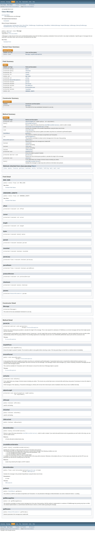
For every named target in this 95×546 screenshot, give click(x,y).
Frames (17, 4)
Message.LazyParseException (34, 55)
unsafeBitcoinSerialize (32, 166)
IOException (31, 484)
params (27, 81)
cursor (27, 73)
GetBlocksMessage (55, 25)
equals (10, 173)
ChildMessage (32, 25)
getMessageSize (30, 140)
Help (34, 1)
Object (9, 33)
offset (27, 79)
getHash (28, 136)
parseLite (28, 159)
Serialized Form (7, 42)
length (27, 75)
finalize (15, 173)
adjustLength (29, 124)
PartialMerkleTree (8, 26)
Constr (13, 6)
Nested (6, 6)
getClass (21, 173)
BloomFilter (25, 25)
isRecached (29, 153)
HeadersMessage (65, 25)
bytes (27, 70)
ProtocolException (32, 336)
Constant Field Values (10, 192)
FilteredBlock (47, 25)
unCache (28, 162)
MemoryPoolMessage (81, 25)
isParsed (28, 150)
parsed (27, 83)
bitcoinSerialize (31, 126)
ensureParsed (29, 133)
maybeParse (29, 155)
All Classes (31, 4)
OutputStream (40, 129)
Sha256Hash (6, 136)
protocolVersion (30, 89)
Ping (14, 26)
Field (10, 6)
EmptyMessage (39, 25)
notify (34, 173)
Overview (3, 1)
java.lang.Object (5, 15)
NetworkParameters (15, 81)
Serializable (6, 21)
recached (28, 91)
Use (17, 1)
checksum (28, 71)
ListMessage (73, 25)
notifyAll (39, 173)
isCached (28, 146)
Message (28, 107)
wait (51, 173)
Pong (16, 26)
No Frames (23, 4)
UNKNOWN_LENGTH (30, 93)
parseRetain (29, 87)
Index (30, 1)
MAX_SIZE (28, 77)
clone (5, 173)
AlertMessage (15, 25)
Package (8, 1)
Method (17, 6)
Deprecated (25, 1)
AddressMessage (8, 25)
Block (20, 25)
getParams (28, 143)
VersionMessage (22, 26)
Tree (20, 1)
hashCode (27, 173)
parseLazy (28, 85)
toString (46, 173)
